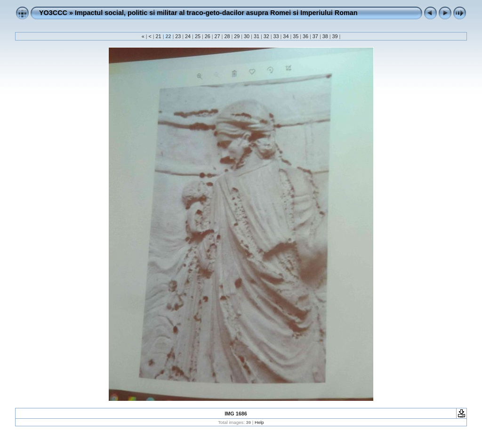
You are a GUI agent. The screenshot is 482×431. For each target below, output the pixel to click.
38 (325, 36)
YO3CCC (53, 12)
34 (285, 36)
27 (217, 36)
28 (227, 36)
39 (335, 36)
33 (276, 36)
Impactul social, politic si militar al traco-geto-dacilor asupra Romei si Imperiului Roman (216, 12)
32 (266, 36)
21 (158, 36)
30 (246, 36)
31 (256, 36)
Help (259, 422)
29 (237, 36)
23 (178, 36)
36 (305, 36)
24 (188, 36)
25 (197, 36)
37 (315, 36)
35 (295, 36)
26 (207, 36)
